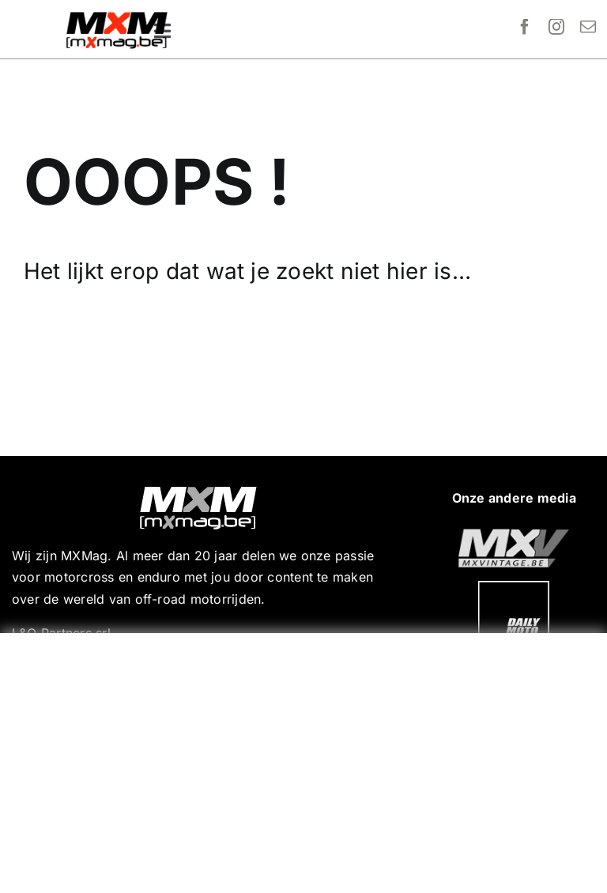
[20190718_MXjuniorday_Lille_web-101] (513, 535)
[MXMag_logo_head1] (117, 16)
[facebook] (525, 27)
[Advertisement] (307, 759)
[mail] (588, 27)
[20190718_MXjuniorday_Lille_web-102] (513, 587)
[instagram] (556, 27)
